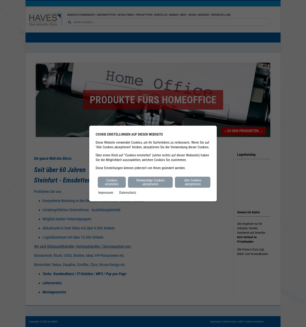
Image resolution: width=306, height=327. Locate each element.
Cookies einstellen (112, 182)
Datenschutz (127, 193)
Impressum (105, 193)
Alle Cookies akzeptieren (192, 182)
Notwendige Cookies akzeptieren (150, 182)
